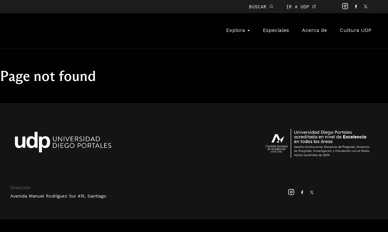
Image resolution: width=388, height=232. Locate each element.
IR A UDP (301, 6)
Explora (238, 30)
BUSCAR (261, 6)
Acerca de (314, 30)
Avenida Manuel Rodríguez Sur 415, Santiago (58, 195)
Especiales (276, 30)
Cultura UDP (356, 30)
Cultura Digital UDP (55, 34)
